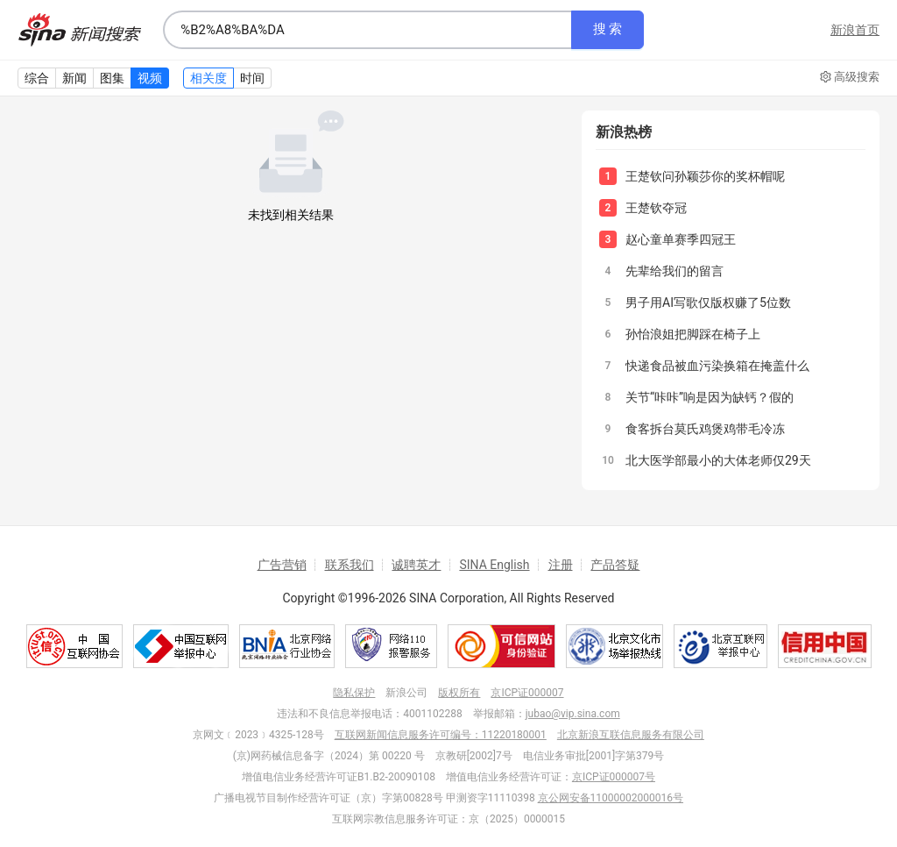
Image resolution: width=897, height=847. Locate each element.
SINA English (494, 565)
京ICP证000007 (527, 693)
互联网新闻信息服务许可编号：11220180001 (441, 735)
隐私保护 (354, 693)
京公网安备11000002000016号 (610, 798)
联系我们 (349, 565)
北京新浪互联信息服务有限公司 (630, 735)
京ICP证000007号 (613, 777)
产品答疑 (614, 565)
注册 (560, 565)
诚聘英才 (416, 565)
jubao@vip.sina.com (573, 714)
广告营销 (282, 565)
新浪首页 (854, 30)
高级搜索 (849, 77)
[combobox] (367, 30)
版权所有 (459, 693)
